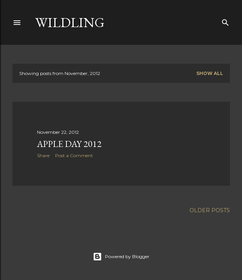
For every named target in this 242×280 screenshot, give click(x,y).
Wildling (70, 22)
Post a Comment (74, 155)
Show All (209, 73)
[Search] (225, 21)
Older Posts (210, 210)
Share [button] (43, 155)
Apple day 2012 (69, 144)
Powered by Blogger (121, 256)
